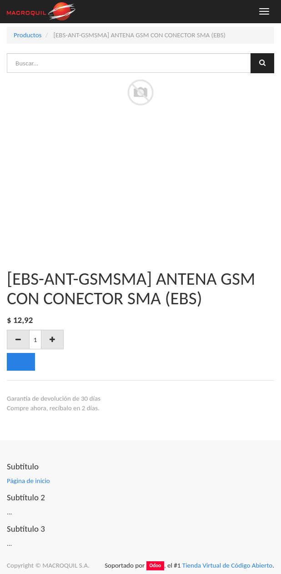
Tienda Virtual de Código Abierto (227, 565)
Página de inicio (28, 481)
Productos (27, 35)
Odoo (155, 566)
